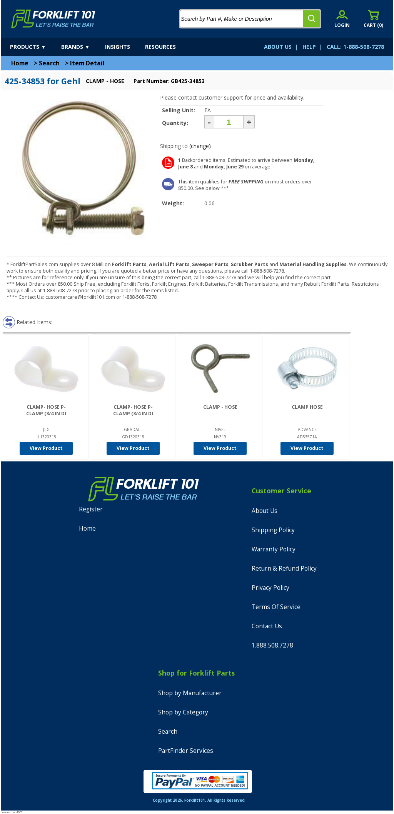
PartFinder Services (185, 751)
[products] (35, 47)
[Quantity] (228, 121)
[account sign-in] (342, 18)
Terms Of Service (276, 607)
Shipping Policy (273, 530)
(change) (200, 146)
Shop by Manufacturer (190, 693)
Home (19, 63)
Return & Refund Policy (284, 568)
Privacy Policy (270, 588)
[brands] (82, 47)
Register (91, 509)
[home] (53, 18)
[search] (311, 18)
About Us (264, 511)
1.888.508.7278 (272, 645)
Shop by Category (183, 712)
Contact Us (267, 626)
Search (49, 63)
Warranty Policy (274, 549)
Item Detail (87, 63)
